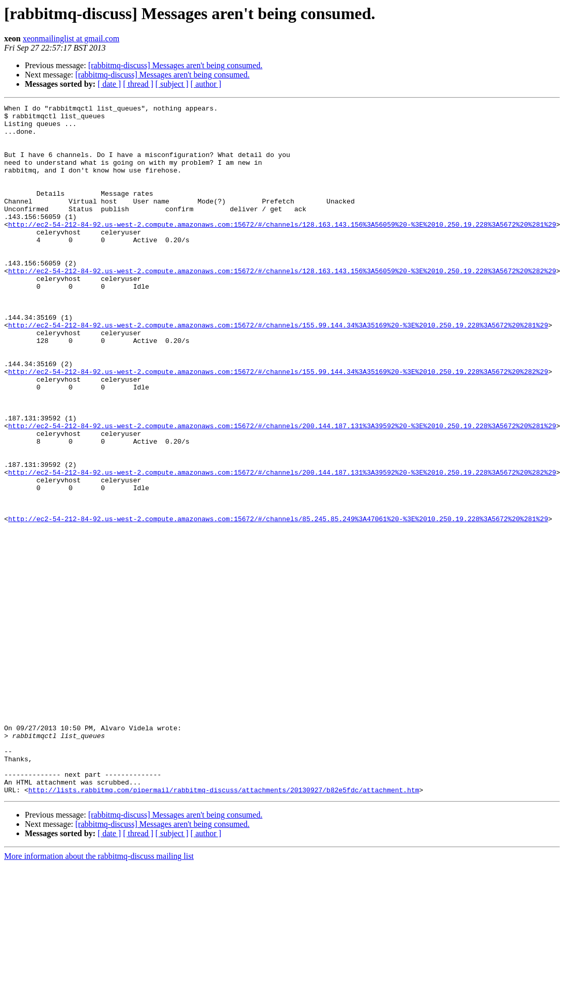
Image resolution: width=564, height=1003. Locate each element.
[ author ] (206, 84)
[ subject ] (172, 84)
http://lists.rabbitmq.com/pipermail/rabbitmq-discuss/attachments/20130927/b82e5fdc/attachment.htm (223, 927)
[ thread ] (138, 84)
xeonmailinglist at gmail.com (71, 38)
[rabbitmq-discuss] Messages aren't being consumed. (175, 65)
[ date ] (109, 84)
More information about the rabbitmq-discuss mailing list (99, 994)
